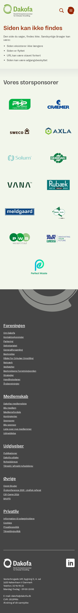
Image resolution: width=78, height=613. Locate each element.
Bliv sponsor (9, 424)
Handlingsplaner (11, 379)
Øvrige (9, 478)
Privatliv (11, 511)
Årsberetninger (11, 383)
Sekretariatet (10, 345)
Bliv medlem (9, 407)
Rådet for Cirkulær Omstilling (18, 358)
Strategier (8, 375)
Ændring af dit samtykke (16, 602)
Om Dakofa (9, 332)
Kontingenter (10, 416)
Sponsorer (8, 420)
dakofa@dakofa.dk (21, 596)
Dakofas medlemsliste (15, 403)
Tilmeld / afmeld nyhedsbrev (18, 466)
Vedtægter (8, 366)
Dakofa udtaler (11, 457)
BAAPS (7, 498)
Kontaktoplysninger (13, 337)
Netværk (8, 362)
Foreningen (14, 325)
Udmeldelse (9, 433)
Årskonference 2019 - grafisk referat (22, 490)
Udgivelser (13, 446)
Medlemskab (15, 396)
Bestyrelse (9, 354)
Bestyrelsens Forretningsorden (19, 371)
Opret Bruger (10, 486)
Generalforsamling (13, 349)
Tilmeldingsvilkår (12, 531)
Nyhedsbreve (10, 461)
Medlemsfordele (12, 412)
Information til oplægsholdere (18, 518)
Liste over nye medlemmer (17, 429)
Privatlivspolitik (11, 527)
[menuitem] (71, 10)
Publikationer (10, 453)
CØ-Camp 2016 (11, 494)
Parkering (8, 341)
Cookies (7, 522)
